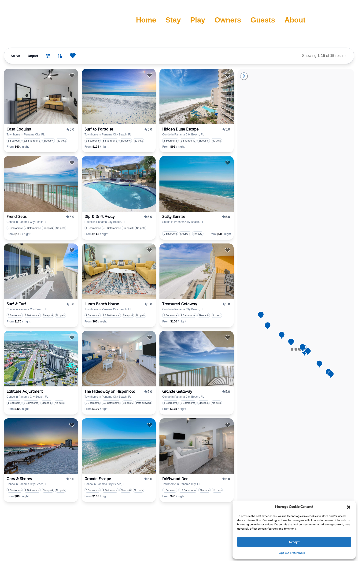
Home (146, 20)
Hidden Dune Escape (180, 129)
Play (197, 20)
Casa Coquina (19, 129)
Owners (227, 20)
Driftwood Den (175, 479)
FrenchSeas (16, 216)
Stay (173, 20)
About (295, 20)
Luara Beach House (102, 304)
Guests (263, 20)
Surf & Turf (16, 304)
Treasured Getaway (179, 304)
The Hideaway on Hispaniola (110, 391)
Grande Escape (98, 479)
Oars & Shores (19, 479)
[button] (348, 506)
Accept (294, 542)
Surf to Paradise (99, 129)
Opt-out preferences (292, 552)
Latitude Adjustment (25, 391)
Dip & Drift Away (99, 216)
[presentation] (41, 96)
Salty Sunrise (173, 216)
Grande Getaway (177, 391)
